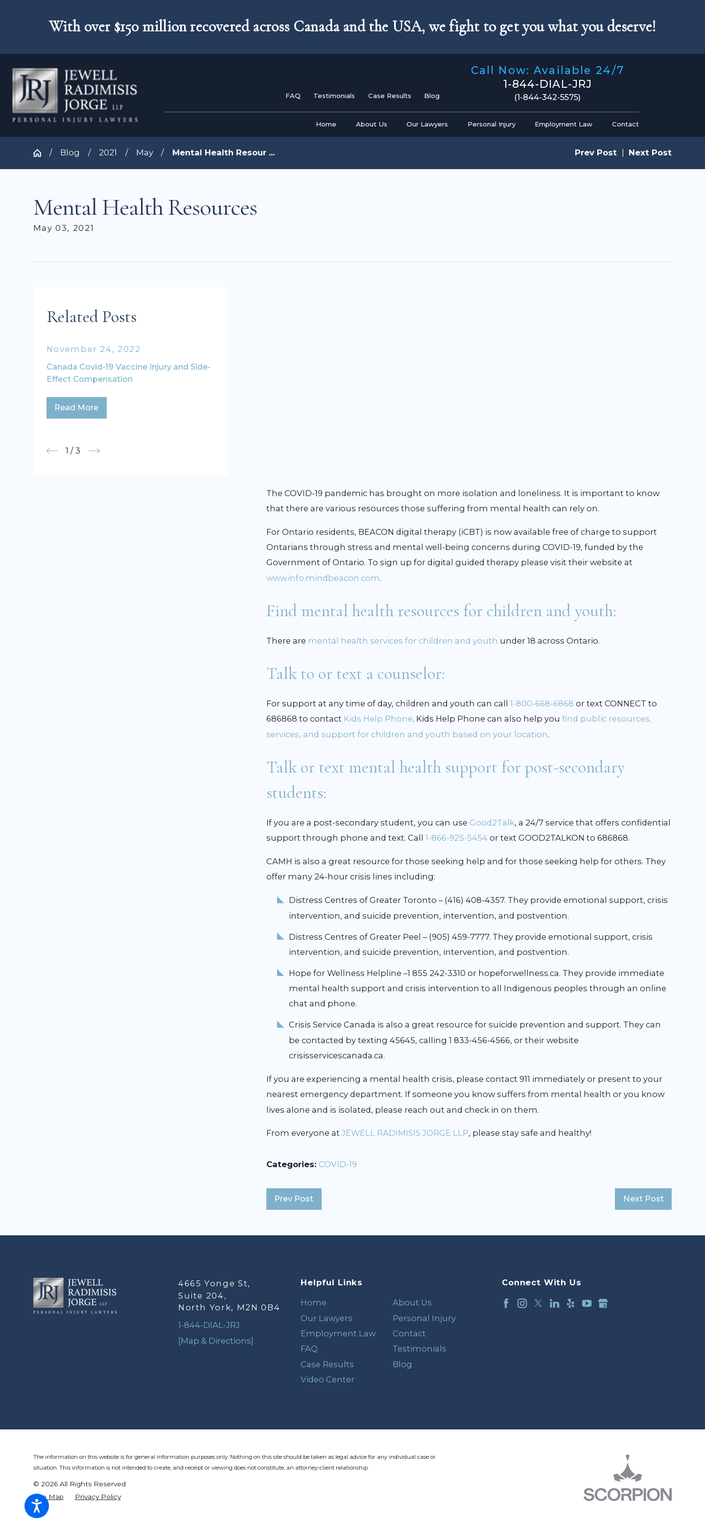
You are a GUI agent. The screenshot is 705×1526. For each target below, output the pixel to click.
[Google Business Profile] (603, 1303)
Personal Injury (424, 1318)
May (144, 152)
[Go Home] (41, 153)
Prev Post (293, 1198)
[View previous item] (52, 450)
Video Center (327, 1379)
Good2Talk (492, 822)
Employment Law (338, 1333)
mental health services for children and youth (403, 641)
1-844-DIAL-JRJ (547, 84)
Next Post (643, 1198)
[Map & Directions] (216, 1341)
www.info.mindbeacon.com (323, 578)
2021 (108, 152)
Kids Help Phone (378, 719)
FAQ (293, 96)
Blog (432, 96)
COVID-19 (338, 1164)
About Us (412, 1302)
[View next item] (94, 450)
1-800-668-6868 (542, 703)
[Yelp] (570, 1303)
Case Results (389, 96)
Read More (76, 407)
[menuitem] (328, 124)
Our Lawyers (326, 1318)
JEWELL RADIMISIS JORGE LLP (405, 1133)
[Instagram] (522, 1303)
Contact (409, 1333)
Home (314, 1302)
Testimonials (334, 96)
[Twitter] (538, 1303)
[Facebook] (506, 1303)
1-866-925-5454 (456, 838)
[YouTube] (586, 1303)
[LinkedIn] (554, 1303)
